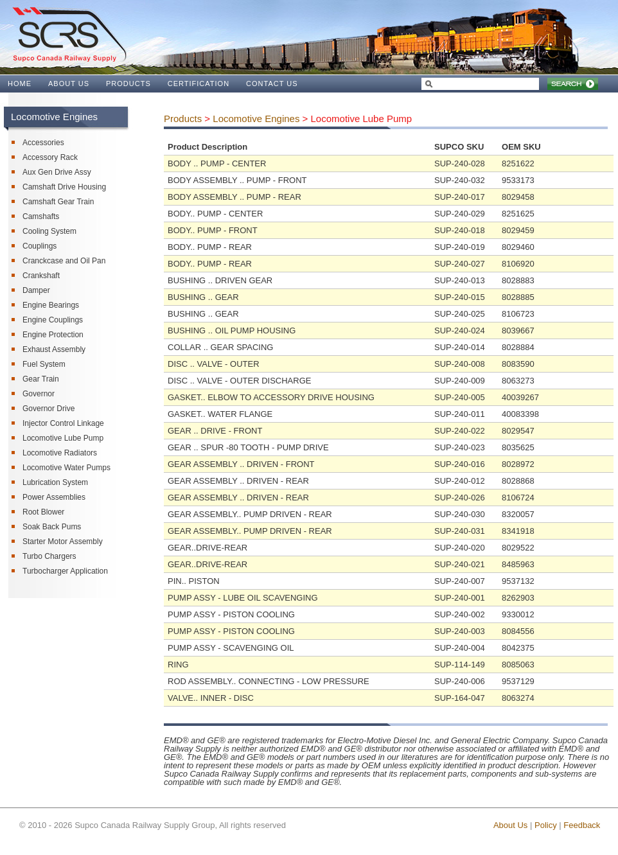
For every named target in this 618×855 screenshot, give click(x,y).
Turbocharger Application (65, 571)
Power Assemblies (53, 497)
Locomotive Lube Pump (62, 438)
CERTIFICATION (198, 83)
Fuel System (44, 364)
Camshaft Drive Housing (64, 186)
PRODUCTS (128, 83)
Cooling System (49, 231)
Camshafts (40, 216)
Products (183, 118)
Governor (38, 393)
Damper (36, 290)
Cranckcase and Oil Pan (63, 260)
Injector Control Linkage (63, 423)
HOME (19, 83)
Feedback (581, 825)
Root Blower (43, 511)
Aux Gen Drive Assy (56, 172)
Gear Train (40, 379)
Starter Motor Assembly (62, 541)
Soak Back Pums (51, 526)
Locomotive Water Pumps (66, 467)
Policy (545, 825)
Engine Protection (53, 334)
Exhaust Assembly (53, 349)
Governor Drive (48, 408)
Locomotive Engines (256, 118)
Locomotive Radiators (59, 452)
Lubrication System (55, 482)
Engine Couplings (52, 319)
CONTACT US (272, 83)
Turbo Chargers (49, 556)
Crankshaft (41, 275)
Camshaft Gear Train (58, 201)
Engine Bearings (50, 305)
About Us (510, 825)
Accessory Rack (50, 157)
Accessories (43, 142)
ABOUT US (68, 83)
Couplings (39, 246)
